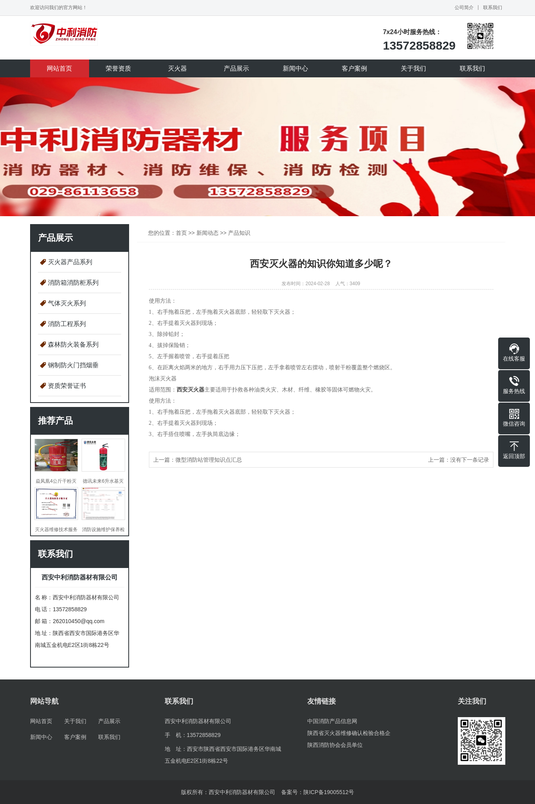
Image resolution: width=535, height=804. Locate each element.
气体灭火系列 (67, 303)
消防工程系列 (67, 323)
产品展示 (236, 68)
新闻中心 (295, 68)
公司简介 (464, 7)
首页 (181, 233)
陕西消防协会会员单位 (335, 745)
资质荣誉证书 (67, 385)
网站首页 (59, 68)
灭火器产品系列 (70, 262)
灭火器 (177, 68)
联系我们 (492, 7)
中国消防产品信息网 (332, 721)
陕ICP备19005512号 (328, 792)
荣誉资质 (118, 68)
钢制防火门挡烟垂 (73, 365)
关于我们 (413, 68)
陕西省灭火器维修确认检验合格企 (348, 733)
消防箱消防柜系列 (73, 282)
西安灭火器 (190, 390)
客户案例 (354, 68)
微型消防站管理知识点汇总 (208, 460)
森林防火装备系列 (73, 344)
